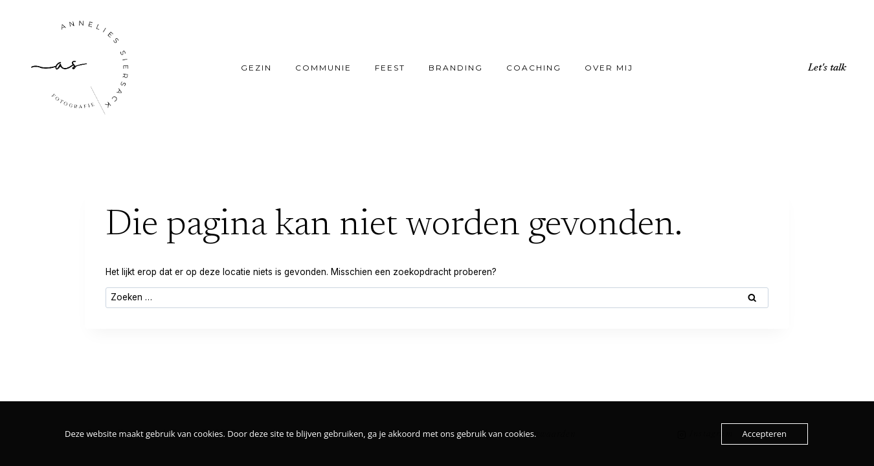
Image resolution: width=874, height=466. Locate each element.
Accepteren (765, 433)
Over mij (609, 67)
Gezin (256, 67)
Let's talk (827, 68)
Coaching (533, 67)
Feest (390, 67)
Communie (323, 67)
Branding (456, 67)
